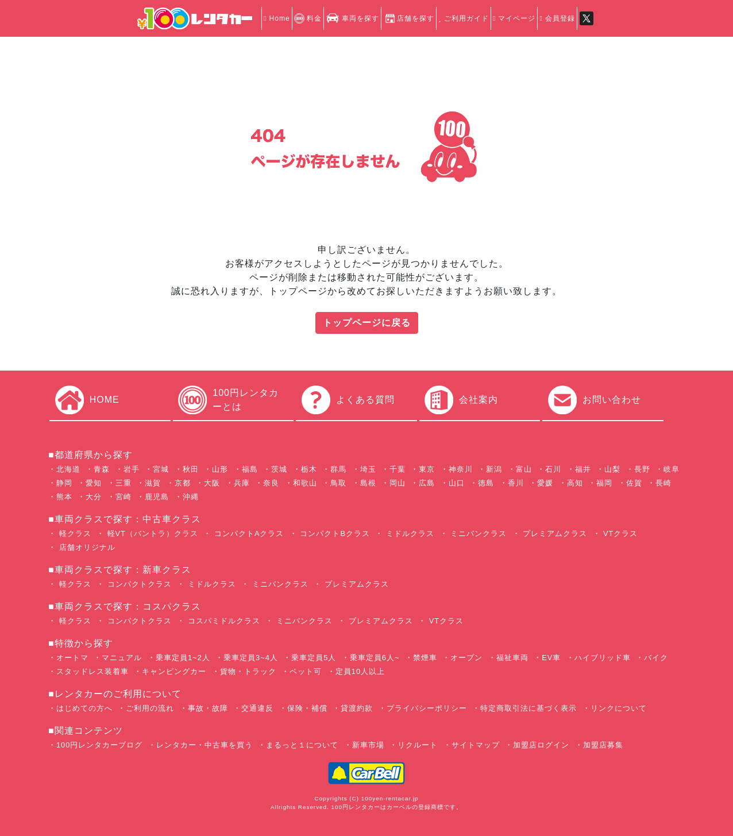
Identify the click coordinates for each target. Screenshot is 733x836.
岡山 (397, 483)
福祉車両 (512, 657)
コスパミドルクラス (222, 621)
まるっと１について (302, 745)
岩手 (132, 469)
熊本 (64, 496)
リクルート (418, 745)
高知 (575, 483)
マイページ (514, 18)
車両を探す (352, 18)
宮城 (161, 469)
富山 (524, 469)
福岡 (604, 483)
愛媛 (545, 483)
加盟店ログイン (541, 745)
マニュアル (122, 657)
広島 (427, 483)
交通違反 (257, 708)
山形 (220, 469)
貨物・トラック (248, 671)
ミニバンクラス (477, 533)
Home (277, 18)
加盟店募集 (603, 745)
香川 (516, 483)
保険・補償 (307, 708)
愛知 (94, 483)
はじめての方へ (84, 708)
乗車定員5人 (313, 657)
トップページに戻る (367, 323)
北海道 (68, 469)
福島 (250, 469)
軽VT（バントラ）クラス (151, 533)
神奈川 (461, 469)
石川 (553, 469)
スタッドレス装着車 (92, 671)
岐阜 (671, 469)
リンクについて (619, 708)
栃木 (309, 469)
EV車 (551, 657)
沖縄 (191, 496)
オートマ (72, 657)
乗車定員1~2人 (183, 657)
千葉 (397, 469)
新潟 (494, 469)
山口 (457, 483)
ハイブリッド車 (602, 657)
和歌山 (305, 483)
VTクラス (619, 533)
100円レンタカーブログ (99, 745)
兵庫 (242, 483)
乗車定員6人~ (375, 657)
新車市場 (368, 745)
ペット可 (306, 671)
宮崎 (123, 496)
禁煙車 (425, 657)
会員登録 (557, 18)
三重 (123, 483)
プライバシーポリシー (427, 708)
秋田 (191, 469)
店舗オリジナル (85, 547)
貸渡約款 (357, 708)
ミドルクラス (408, 533)
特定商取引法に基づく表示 (528, 708)
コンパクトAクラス (247, 533)
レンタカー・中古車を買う (204, 745)
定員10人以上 (360, 671)
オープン (466, 657)
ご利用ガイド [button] (463, 18)
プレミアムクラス (554, 533)
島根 (368, 483)
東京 (427, 469)
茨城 (279, 469)
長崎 (663, 483)
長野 (642, 469)
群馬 (338, 469)
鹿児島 (157, 496)
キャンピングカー (174, 671)
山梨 (612, 469)
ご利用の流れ (150, 708)
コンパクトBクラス (334, 533)
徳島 (486, 483)
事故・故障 (208, 708)
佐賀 (634, 483)
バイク (656, 657)
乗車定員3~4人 (250, 657)
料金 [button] (308, 18)
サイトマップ (476, 745)
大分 (94, 496)
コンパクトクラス (138, 584)
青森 (102, 469)
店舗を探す (408, 18)
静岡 (64, 483)
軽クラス (73, 533)
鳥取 (338, 483)
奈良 (271, 483)
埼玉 (368, 469)
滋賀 (153, 483)
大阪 (212, 483)
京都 (183, 483)
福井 (583, 469)
